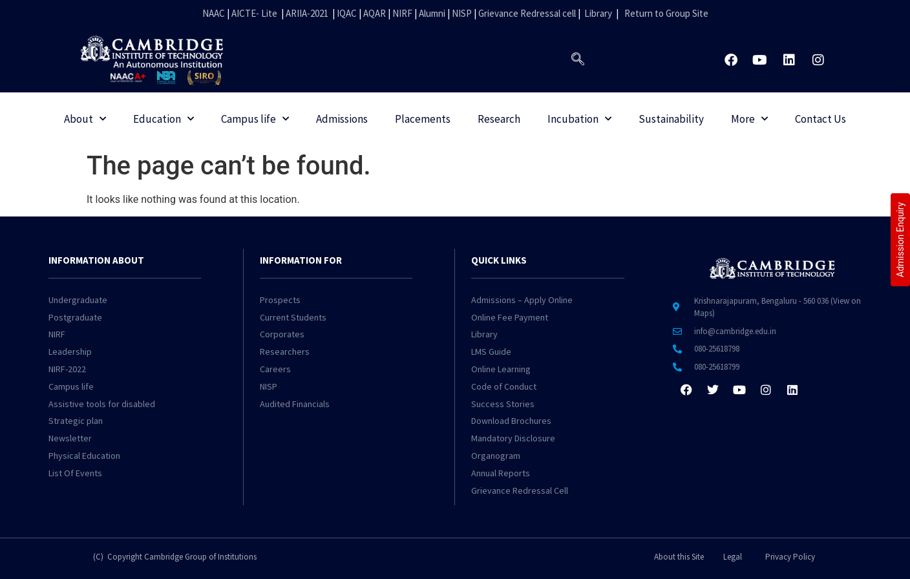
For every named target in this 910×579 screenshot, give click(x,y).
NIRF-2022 (67, 369)
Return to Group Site (666, 13)
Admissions (342, 119)
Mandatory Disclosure (513, 438)
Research (499, 119)
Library (598, 13)
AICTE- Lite (254, 13)
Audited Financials (295, 404)
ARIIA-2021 (307, 13)
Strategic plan (75, 420)
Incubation (579, 119)
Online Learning (501, 369)
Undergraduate (77, 300)
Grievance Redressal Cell (519, 490)
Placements (422, 119)
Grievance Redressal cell (527, 13)
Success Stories (502, 404)
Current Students (293, 317)
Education (163, 119)
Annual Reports (500, 473)
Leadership (70, 351)
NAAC (213, 13)
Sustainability (671, 119)
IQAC (346, 13)
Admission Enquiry (900, 239)
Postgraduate (75, 317)
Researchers (285, 351)
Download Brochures (511, 420)
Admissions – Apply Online (522, 300)
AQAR (374, 13)
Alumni (432, 13)
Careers (275, 369)
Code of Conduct (503, 386)
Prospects (280, 300)
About (85, 119)
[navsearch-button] (578, 60)
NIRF (402, 13)
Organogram (495, 455)
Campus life (255, 119)
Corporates (282, 334)
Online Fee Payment (509, 317)
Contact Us (820, 119)
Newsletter (70, 438)
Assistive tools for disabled (101, 404)
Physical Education (84, 455)
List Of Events (75, 473)
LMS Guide (491, 351)
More (749, 119)
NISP (462, 13)
